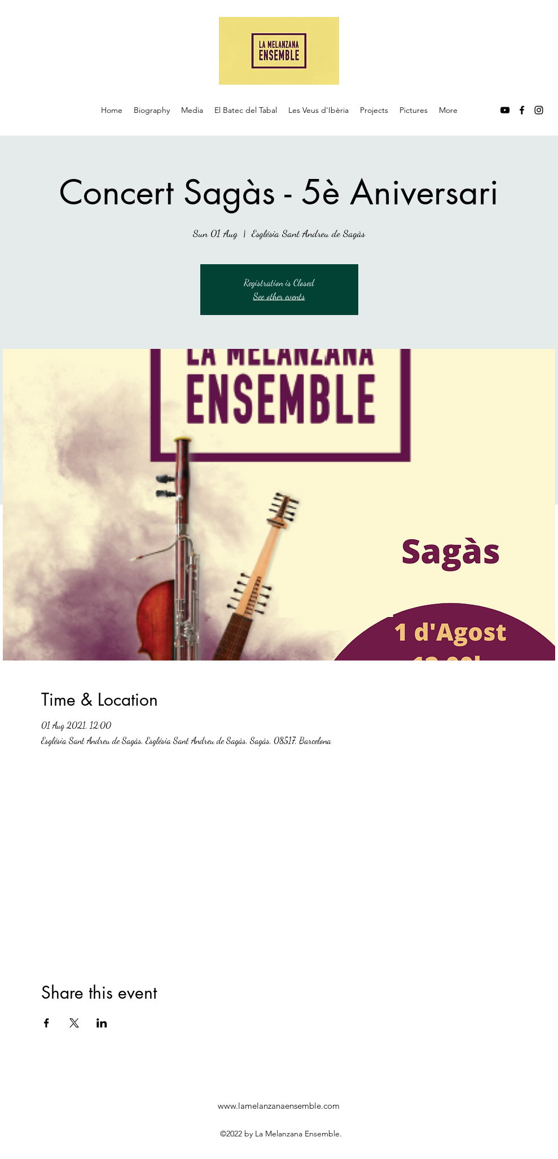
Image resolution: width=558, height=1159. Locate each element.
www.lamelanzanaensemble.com (279, 1105)
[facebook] (522, 110)
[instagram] (538, 110)
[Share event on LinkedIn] (101, 1022)
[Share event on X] (74, 1022)
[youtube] (505, 110)
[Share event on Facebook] (46, 1022)
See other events (279, 296)
